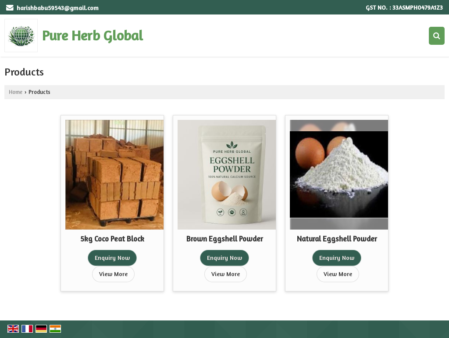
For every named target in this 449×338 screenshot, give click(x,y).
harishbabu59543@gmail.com (58, 7)
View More (113, 273)
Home (15, 92)
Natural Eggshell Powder (337, 238)
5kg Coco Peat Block (112, 238)
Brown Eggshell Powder (224, 238)
